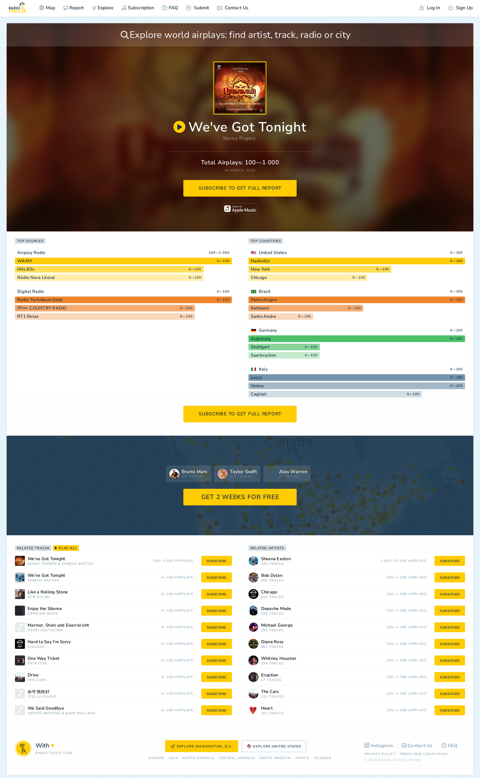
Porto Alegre (264, 300)
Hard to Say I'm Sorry (49, 642)
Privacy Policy (380, 754)
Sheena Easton (77, 564)
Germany (268, 330)
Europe (156, 758)
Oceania (322, 758)
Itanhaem (260, 308)
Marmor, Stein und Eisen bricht (58, 625)
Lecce (256, 378)
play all (66, 548)
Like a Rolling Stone (48, 592)
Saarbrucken (263, 355)
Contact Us (232, 8)
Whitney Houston (278, 658)
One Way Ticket (44, 658)
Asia (173, 758)
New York (260, 269)
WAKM (24, 261)
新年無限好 (38, 692)
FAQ (170, 8)
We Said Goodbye (46, 708)
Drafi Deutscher (45, 630)
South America (275, 758)
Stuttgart (260, 347)
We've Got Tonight (46, 559)
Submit (197, 8)
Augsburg (261, 339)
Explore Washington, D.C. (201, 746)
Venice (257, 386)
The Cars (37, 680)
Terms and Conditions (423, 754)
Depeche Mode (43, 614)
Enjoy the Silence (45, 609)
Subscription (138, 8)
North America (198, 758)
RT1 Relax (28, 316)
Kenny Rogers (239, 138)
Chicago (259, 278)
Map (47, 8)
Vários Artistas (44, 713)
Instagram (378, 745)
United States (273, 253)
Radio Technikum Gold (39, 300)
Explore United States (274, 746)
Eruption (37, 663)
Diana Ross (272, 642)
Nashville (260, 261)
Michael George (277, 625)
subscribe (217, 561)
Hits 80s (25, 269)
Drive (33, 675)
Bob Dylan (39, 597)
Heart (267, 708)
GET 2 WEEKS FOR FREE (240, 497)
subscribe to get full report (240, 188)
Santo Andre (263, 316)
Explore (103, 8)
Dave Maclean (80, 713)
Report (73, 8)
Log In (430, 8)
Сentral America (237, 758)
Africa (302, 758)
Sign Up (460, 8)
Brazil (265, 292)
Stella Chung (42, 697)
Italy (263, 369)
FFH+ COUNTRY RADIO (42, 308)
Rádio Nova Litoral (36, 278)
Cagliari (259, 394)
